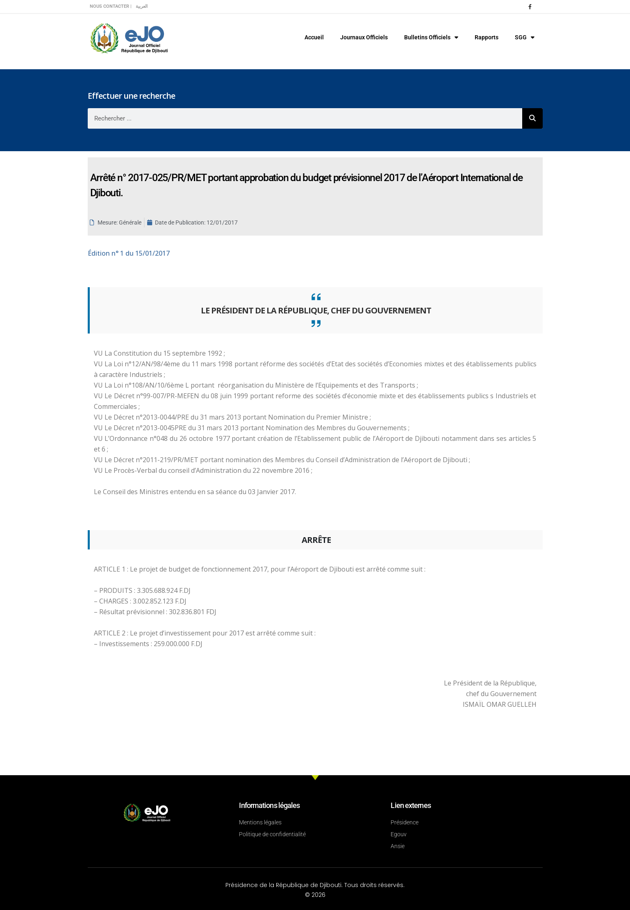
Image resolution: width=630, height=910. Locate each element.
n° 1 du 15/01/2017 (129, 253)
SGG (524, 37)
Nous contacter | (111, 6)
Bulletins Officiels (431, 37)
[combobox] (305, 118)
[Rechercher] (532, 118)
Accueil (314, 37)
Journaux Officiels (364, 37)
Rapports (486, 37)
